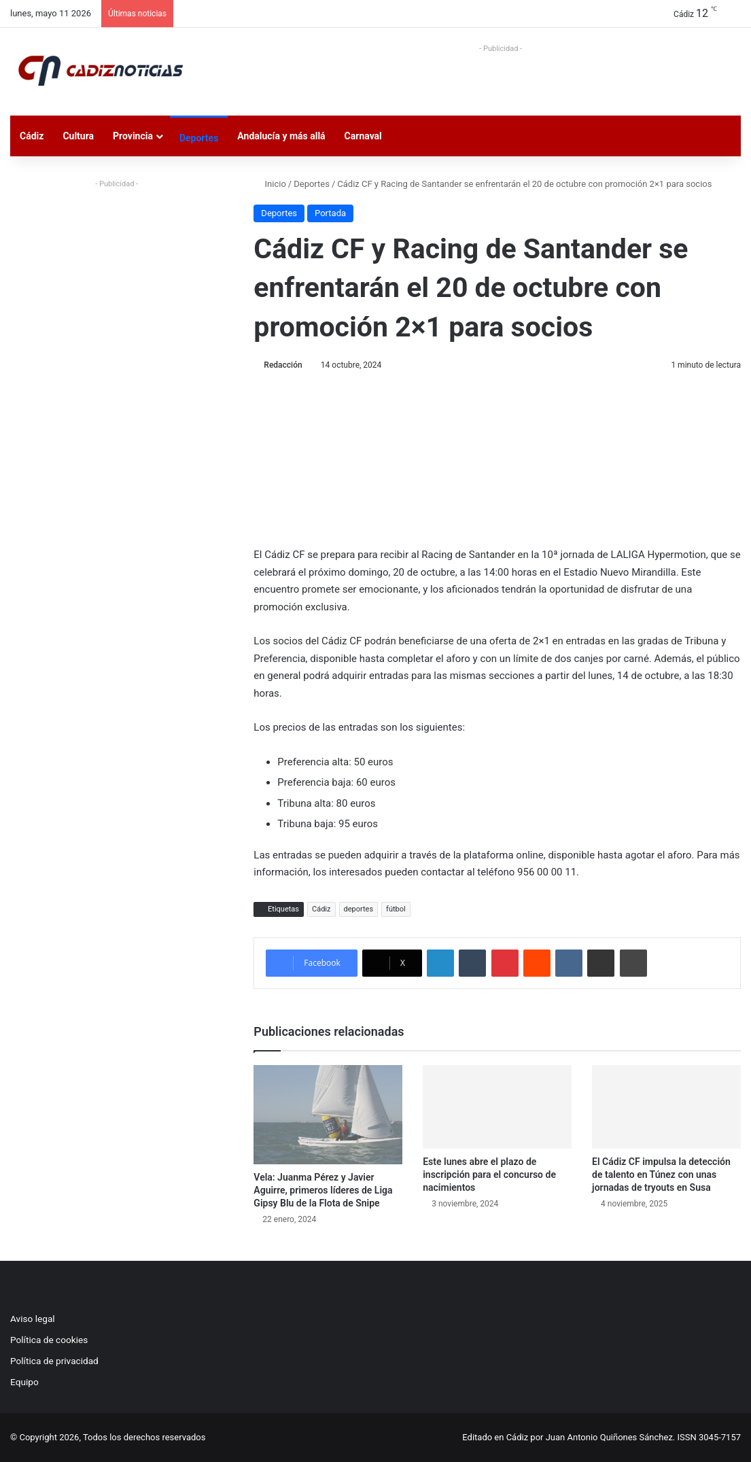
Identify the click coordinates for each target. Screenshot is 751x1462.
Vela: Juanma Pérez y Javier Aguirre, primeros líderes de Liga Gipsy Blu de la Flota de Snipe (323, 1190)
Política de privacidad (54, 1360)
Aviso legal (32, 1318)
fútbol (396, 909)
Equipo (24, 1381)
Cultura (78, 135)
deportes (359, 909)
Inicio (269, 184)
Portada (330, 213)
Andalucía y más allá (281, 135)
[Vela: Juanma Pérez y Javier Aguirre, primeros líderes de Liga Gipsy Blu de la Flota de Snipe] (328, 1114)
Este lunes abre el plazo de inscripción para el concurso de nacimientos (489, 1174)
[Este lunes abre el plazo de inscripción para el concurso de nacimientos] (497, 1107)
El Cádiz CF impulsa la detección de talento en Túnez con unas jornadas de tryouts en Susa (661, 1174)
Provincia (133, 135)
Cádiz (31, 135)
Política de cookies (49, 1339)
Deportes (198, 138)
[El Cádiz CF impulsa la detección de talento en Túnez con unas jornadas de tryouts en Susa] (666, 1107)
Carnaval (363, 135)
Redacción (283, 365)
